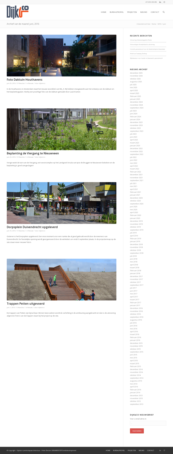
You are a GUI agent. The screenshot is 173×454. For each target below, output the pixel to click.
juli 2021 (133, 183)
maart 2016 (134, 334)
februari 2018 (135, 270)
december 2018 (136, 244)
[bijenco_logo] (18, 12)
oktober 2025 (135, 79)
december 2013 (136, 395)
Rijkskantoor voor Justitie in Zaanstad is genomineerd (146, 58)
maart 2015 (134, 363)
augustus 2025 (136, 81)
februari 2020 (135, 215)
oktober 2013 (135, 401)
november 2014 (136, 372)
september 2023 (136, 131)
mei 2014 (133, 384)
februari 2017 (135, 302)
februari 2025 (135, 96)
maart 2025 (134, 93)
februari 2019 (135, 238)
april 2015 (134, 360)
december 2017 (136, 276)
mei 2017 (133, 293)
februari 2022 (135, 171)
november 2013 (136, 398)
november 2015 (136, 346)
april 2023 (134, 140)
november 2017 (136, 279)
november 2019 (136, 224)
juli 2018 (133, 256)
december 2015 (136, 343)
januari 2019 (135, 241)
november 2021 (136, 177)
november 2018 (136, 247)
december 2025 (136, 73)
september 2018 (136, 253)
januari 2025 (135, 99)
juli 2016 (133, 323)
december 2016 (136, 308)
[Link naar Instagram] (164, 2)
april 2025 (134, 90)
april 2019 (134, 235)
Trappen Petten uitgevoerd (25, 303)
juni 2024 (133, 113)
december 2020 (136, 198)
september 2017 (136, 285)
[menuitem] (103, 12)
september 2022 (136, 154)
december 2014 (136, 369)
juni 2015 (133, 354)
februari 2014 (135, 389)
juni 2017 (133, 291)
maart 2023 (134, 142)
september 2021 (136, 180)
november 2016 (136, 311)
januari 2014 (135, 392)
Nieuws (30, 83)
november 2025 (136, 76)
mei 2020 (133, 209)
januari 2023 (135, 145)
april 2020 (134, 212)
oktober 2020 (135, 200)
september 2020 (136, 203)
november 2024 (136, 105)
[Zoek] (163, 12)
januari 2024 (135, 119)
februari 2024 (135, 116)
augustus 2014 (136, 381)
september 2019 (136, 230)
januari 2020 (135, 218)
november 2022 (136, 151)
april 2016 (134, 331)
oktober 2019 (135, 227)
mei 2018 (133, 261)
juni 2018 (133, 259)
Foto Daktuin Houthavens (24, 79)
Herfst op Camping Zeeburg (138, 53)
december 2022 (136, 148)
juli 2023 (133, 134)
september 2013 (136, 404)
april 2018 (134, 264)
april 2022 (134, 166)
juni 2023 (133, 137)
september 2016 (136, 317)
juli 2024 (133, 111)
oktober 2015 (135, 349)
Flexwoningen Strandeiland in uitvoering (142, 44)
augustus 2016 (136, 320)
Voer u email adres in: (138, 419)
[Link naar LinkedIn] (160, 2)
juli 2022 (133, 157)
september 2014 (136, 378)
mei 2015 (133, 357)
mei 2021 (133, 186)
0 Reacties (21, 83)
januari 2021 (135, 195)
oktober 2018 (135, 250)
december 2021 (136, 174)
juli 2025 (133, 84)
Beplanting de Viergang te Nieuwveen (33, 153)
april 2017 (134, 296)
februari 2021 (135, 192)
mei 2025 (133, 87)
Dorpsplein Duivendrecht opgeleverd (32, 227)
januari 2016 (135, 340)
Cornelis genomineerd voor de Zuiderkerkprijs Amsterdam (147, 49)
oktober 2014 (135, 375)
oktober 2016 (135, 314)
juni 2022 (133, 160)
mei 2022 (133, 163)
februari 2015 (135, 366)
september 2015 (136, 352)
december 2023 (136, 122)
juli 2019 (133, 232)
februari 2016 (135, 337)
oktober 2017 (135, 282)
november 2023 (136, 125)
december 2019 (136, 221)
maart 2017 (134, 299)
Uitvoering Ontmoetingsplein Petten (141, 40)
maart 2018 (134, 267)
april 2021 (134, 189)
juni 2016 (133, 325)
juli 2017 (133, 288)
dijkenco (42, 83)
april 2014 (134, 386)
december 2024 (136, 102)
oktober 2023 (135, 128)
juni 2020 (133, 206)
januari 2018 (135, 273)
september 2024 (136, 108)
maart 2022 (134, 169)
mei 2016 (133, 328)
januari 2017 (135, 305)
